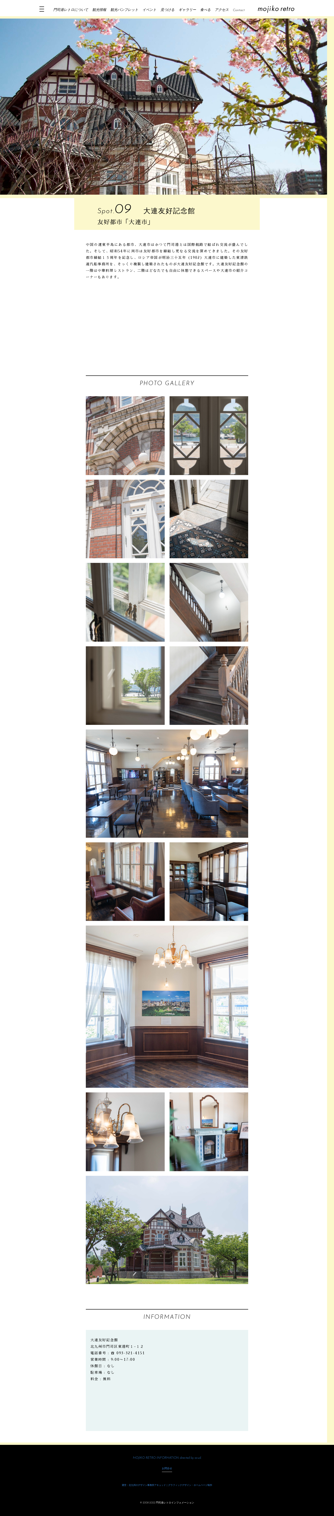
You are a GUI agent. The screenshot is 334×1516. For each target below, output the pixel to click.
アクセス (222, 10)
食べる (205, 10)
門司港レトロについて (70, 10)
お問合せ (167, 1468)
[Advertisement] (167, 329)
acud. (198, 1457)
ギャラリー (187, 10)
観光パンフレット (124, 10)
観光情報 (99, 10)
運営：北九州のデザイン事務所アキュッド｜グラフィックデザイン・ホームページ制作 (167, 1485)
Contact (239, 10)
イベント (149, 10)
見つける (167, 10)
